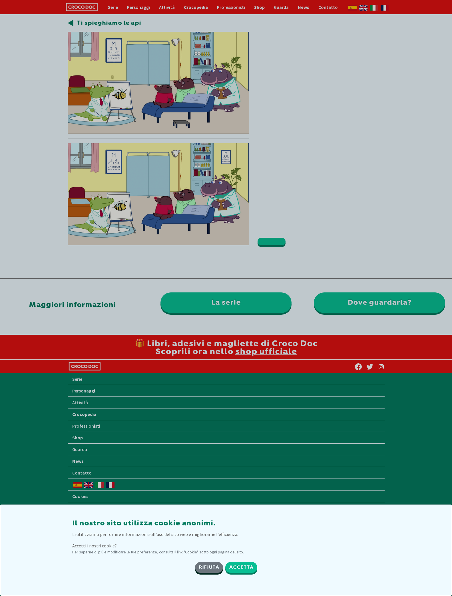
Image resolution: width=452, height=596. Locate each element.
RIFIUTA (209, 567)
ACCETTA (241, 567)
